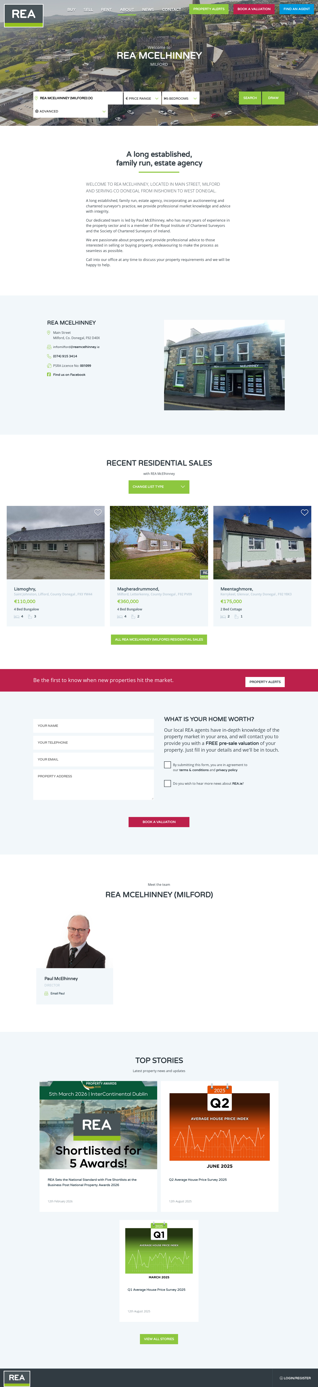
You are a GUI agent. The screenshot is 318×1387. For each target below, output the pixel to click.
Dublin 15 (141, 1292)
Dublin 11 (117, 1287)
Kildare (140, 1308)
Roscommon (118, 1328)
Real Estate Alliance (89, 1380)
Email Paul (57, 980)
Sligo (139, 1328)
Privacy (189, 1380)
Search (250, 98)
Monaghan (142, 1323)
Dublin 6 (116, 1277)
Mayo (89, 1323)
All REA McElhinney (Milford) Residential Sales (159, 626)
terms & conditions (194, 757)
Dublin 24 (141, 1303)
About (127, 9)
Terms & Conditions (161, 1380)
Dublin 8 (116, 1282)
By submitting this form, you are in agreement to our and (210, 754)
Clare (139, 1261)
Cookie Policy (129, 1380)
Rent (106, 9)
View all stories (159, 1187)
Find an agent (297, 9)
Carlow (90, 1261)
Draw (274, 98)
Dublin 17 (117, 1297)
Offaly (89, 1328)
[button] (219, 98)
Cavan (114, 1261)
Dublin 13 (92, 1292)
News (148, 9)
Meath (115, 1323)
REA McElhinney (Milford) (66, 98)
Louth (139, 1318)
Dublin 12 (141, 1287)
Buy (71, 9)
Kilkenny (91, 1313)
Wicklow (115, 1339)
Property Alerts (209, 9)
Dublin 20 (92, 1303)
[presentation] (195, 785)
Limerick (91, 1318)
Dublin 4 (141, 1271)
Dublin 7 (91, 1282)
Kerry (114, 1308)
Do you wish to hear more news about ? (208, 770)
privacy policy (226, 757)
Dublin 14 (117, 1292)
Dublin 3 (116, 1271)
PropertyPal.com (247, 1380)
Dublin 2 (91, 1271)
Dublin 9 (141, 1282)
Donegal (116, 1266)
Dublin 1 (141, 1266)
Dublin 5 (91, 1277)
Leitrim (140, 1313)
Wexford (91, 1339)
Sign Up (32, 1344)
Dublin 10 (92, 1287)
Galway (90, 1308)
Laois (114, 1313)
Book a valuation (254, 9)
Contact (171, 9)
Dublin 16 (92, 1297)
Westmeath (142, 1334)
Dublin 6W (142, 1277)
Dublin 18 (141, 1297)
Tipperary (92, 1334)
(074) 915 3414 (65, 343)
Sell (88, 9)
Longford (116, 1318)
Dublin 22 (117, 1303)
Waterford (117, 1334)
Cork (89, 1266)
